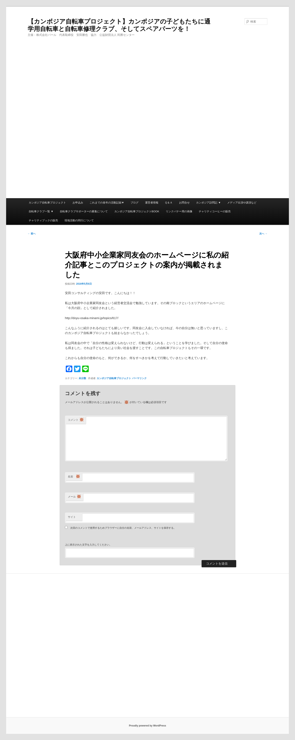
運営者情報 (151, 202)
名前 (74, 477)
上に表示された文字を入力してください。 (88, 544)
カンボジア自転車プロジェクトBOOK (136, 211)
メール (74, 497)
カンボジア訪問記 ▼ (208, 202)
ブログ (134, 202)
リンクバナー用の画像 (179, 211)
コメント (76, 420)
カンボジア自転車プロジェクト (47, 202)
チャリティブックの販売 (43, 220)
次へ (263, 233)
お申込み (78, 202)
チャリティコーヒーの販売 (215, 211)
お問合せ (184, 202)
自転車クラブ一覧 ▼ (41, 211)
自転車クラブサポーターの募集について (84, 211)
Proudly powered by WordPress (147, 725)
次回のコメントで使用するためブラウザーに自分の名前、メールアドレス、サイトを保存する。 (123, 527)
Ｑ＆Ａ (168, 202)
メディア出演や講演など (241, 202)
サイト (72, 516)
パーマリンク (139, 378)
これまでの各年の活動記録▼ (107, 202)
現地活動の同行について (79, 220)
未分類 (82, 378)
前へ (32, 233)
